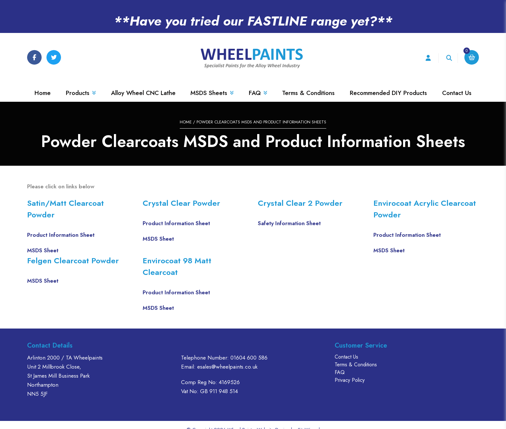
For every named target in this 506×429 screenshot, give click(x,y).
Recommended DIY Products (388, 83)
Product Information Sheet (61, 225)
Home (43, 83)
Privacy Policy (350, 370)
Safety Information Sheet (289, 213)
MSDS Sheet (42, 241)
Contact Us (456, 83)
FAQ (258, 83)
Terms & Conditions (308, 83)
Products (81, 83)
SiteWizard (309, 420)
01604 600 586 (249, 348)
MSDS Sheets (212, 83)
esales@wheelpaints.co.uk (227, 357)
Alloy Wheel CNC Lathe (143, 83)
